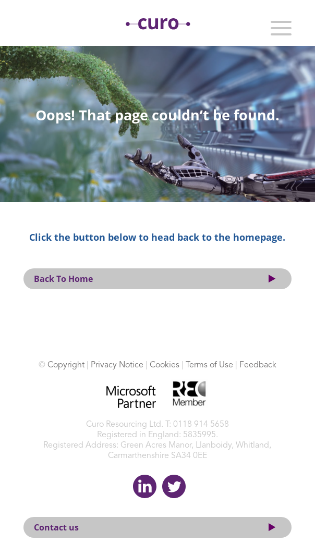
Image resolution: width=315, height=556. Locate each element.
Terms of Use (209, 365)
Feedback (257, 365)
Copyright (65, 365)
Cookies (164, 365)
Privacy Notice (117, 365)
